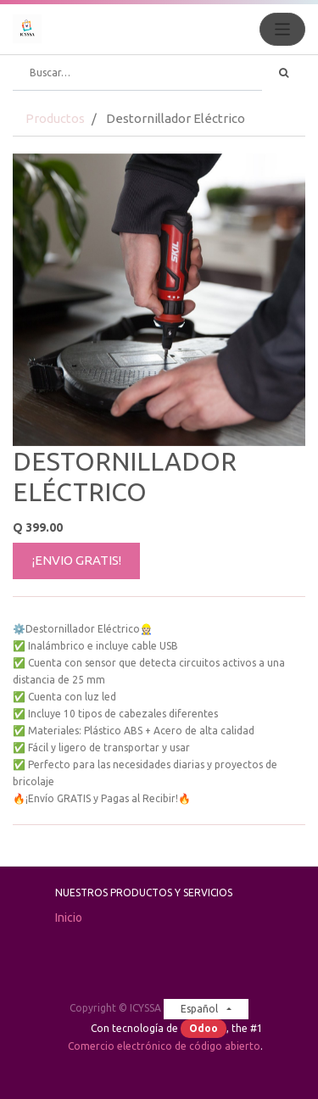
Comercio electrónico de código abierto (164, 1046)
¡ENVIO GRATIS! (76, 560)
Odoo (203, 1028)
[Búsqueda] (283, 73)
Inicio (68, 917)
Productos (55, 118)
